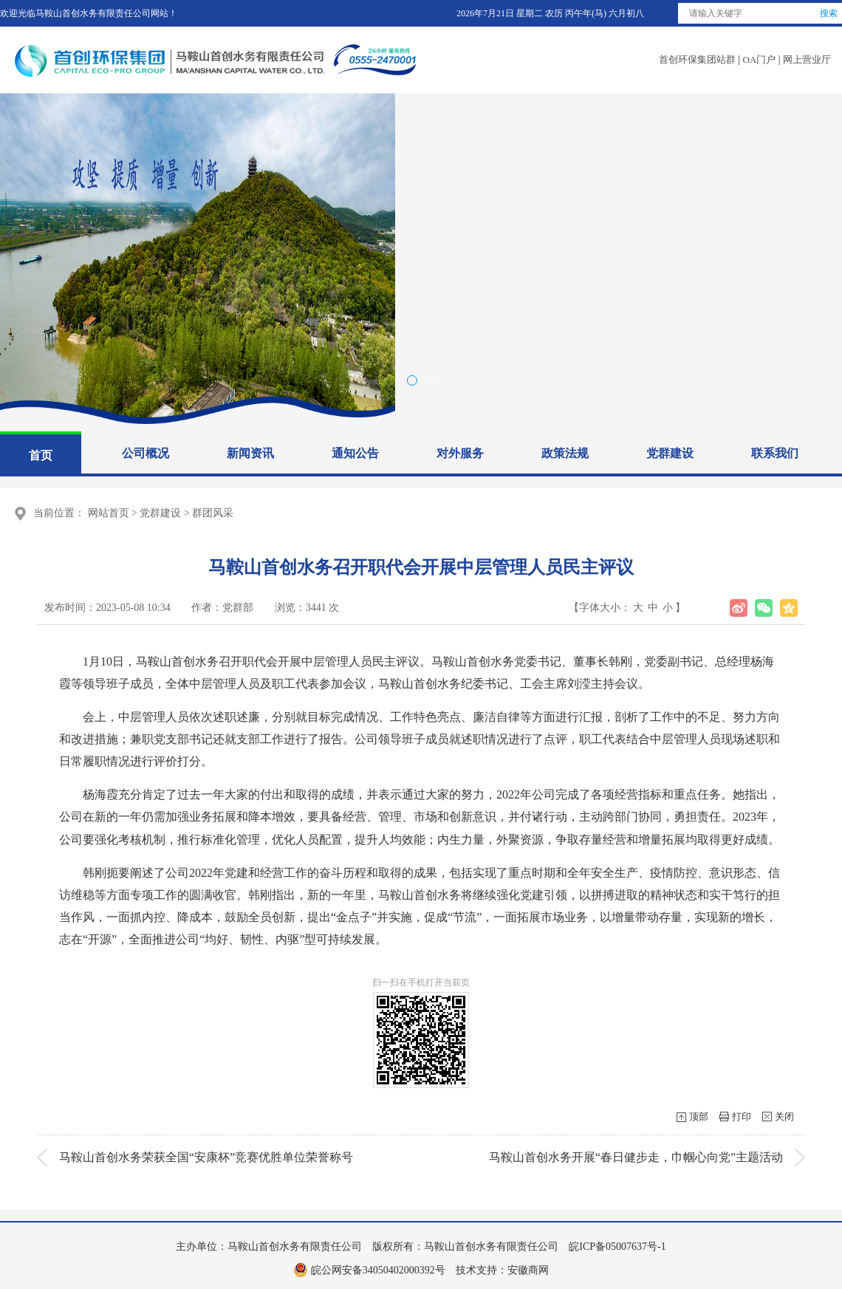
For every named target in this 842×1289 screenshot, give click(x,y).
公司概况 (145, 453)
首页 (40, 455)
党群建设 (670, 453)
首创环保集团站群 (697, 59)
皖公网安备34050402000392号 (376, 1270)
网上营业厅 (807, 59)
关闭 (784, 1116)
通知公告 (355, 453)
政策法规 (565, 453)
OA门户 (759, 59)
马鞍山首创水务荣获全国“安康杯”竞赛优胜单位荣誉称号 (206, 1157)
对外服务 (460, 453)
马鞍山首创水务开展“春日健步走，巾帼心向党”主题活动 (636, 1157)
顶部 (698, 1116)
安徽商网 (528, 1270)
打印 (741, 1116)
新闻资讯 (250, 453)
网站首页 (108, 513)
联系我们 (774, 453)
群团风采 (212, 513)
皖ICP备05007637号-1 (613, 1246)
